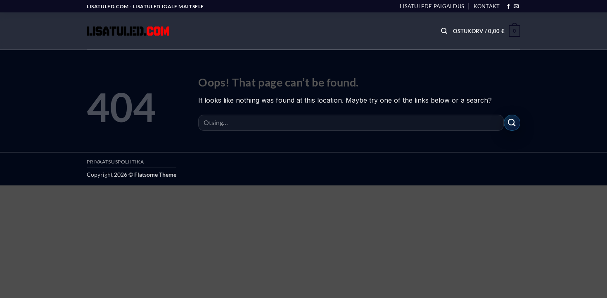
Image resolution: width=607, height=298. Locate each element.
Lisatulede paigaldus (432, 6)
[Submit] (512, 123)
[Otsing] (444, 31)
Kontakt (487, 6)
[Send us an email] (516, 7)
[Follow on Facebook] (508, 7)
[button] (486, 31)
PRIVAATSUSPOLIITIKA (115, 162)
